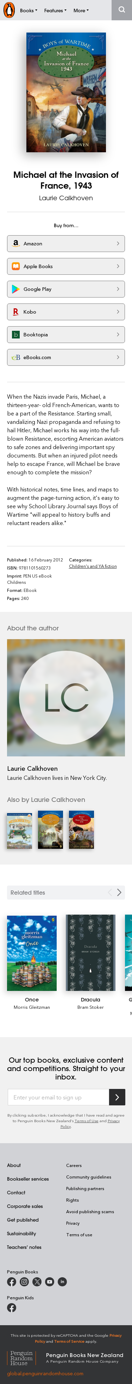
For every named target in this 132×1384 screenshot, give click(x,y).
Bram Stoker (90, 1007)
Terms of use (79, 1234)
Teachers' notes (24, 1247)
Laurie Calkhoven (66, 198)
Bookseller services (28, 1179)
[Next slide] (119, 892)
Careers (74, 1165)
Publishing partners (85, 1188)
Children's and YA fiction (93, 566)
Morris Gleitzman (32, 1007)
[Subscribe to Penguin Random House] (117, 1097)
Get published (23, 1220)
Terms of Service (69, 1341)
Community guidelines (88, 1177)
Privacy (73, 1223)
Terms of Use (87, 1121)
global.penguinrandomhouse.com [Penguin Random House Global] (45, 1373)
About (14, 1165)
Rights (72, 1200)
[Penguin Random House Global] (26, 1357)
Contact (16, 1192)
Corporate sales (25, 1206)
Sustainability (21, 1233)
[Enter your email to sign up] (58, 1097)
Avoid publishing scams (90, 1211)
